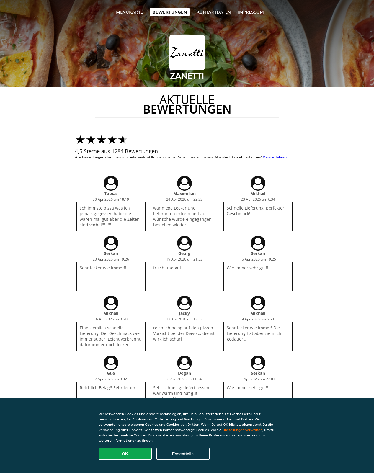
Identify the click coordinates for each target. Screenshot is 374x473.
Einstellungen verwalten (242, 430)
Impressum (251, 12)
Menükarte (129, 12)
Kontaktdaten (214, 12)
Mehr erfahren (274, 157)
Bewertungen (170, 12)
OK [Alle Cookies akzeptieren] (125, 453)
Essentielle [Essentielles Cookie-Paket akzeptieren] (183, 453)
